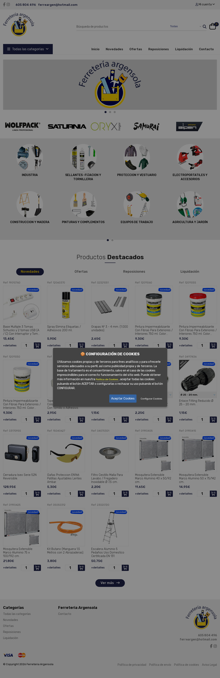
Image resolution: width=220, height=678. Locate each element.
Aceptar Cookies (123, 398)
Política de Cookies (107, 379)
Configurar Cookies (151, 398)
